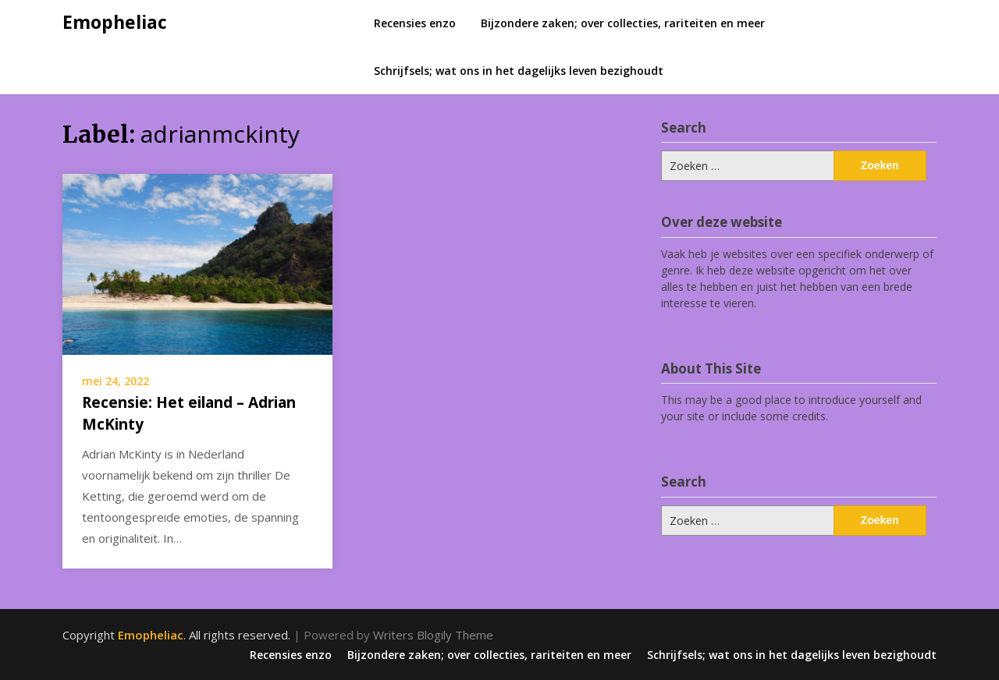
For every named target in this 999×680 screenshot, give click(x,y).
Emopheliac (114, 21)
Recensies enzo (415, 23)
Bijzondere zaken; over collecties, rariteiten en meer (623, 23)
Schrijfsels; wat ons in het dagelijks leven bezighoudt (518, 70)
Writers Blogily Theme (433, 635)
